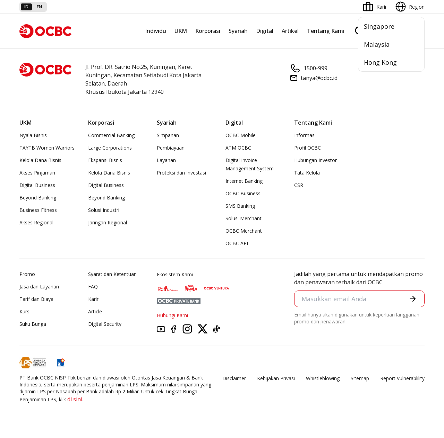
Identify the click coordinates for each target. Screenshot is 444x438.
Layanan (166, 160)
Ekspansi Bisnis (105, 160)
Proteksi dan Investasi (181, 172)
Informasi (305, 135)
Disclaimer (234, 378)
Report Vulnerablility (402, 378)
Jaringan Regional (107, 222)
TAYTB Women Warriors (47, 147)
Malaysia (377, 44)
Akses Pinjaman (37, 172)
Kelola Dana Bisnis (40, 160)
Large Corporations (110, 147)
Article (95, 311)
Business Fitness (38, 210)
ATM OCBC (238, 147)
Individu (155, 31)
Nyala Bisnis (33, 135)
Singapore (379, 26)
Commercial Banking (111, 135)
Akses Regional (36, 222)
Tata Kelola (307, 172)
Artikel (290, 31)
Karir (93, 299)
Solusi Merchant (243, 218)
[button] (412, 298)
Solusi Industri (103, 210)
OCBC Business (243, 193)
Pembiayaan (171, 147)
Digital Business (37, 185)
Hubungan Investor (315, 160)
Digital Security (104, 324)
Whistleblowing (323, 378)
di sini (74, 399)
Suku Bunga (32, 324)
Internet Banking (244, 181)
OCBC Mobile (240, 135)
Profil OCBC (307, 147)
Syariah (238, 31)
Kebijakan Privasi (276, 378)
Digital (264, 31)
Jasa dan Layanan (39, 286)
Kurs (24, 311)
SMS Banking (240, 206)
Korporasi (207, 31)
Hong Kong (380, 62)
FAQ (93, 286)
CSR (298, 185)
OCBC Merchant (243, 230)
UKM (180, 31)
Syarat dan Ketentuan (112, 274)
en (39, 7)
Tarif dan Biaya (36, 299)
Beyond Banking (37, 197)
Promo (27, 274)
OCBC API (236, 243)
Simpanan (168, 135)
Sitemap (360, 378)
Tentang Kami (325, 31)
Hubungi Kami (172, 315)
